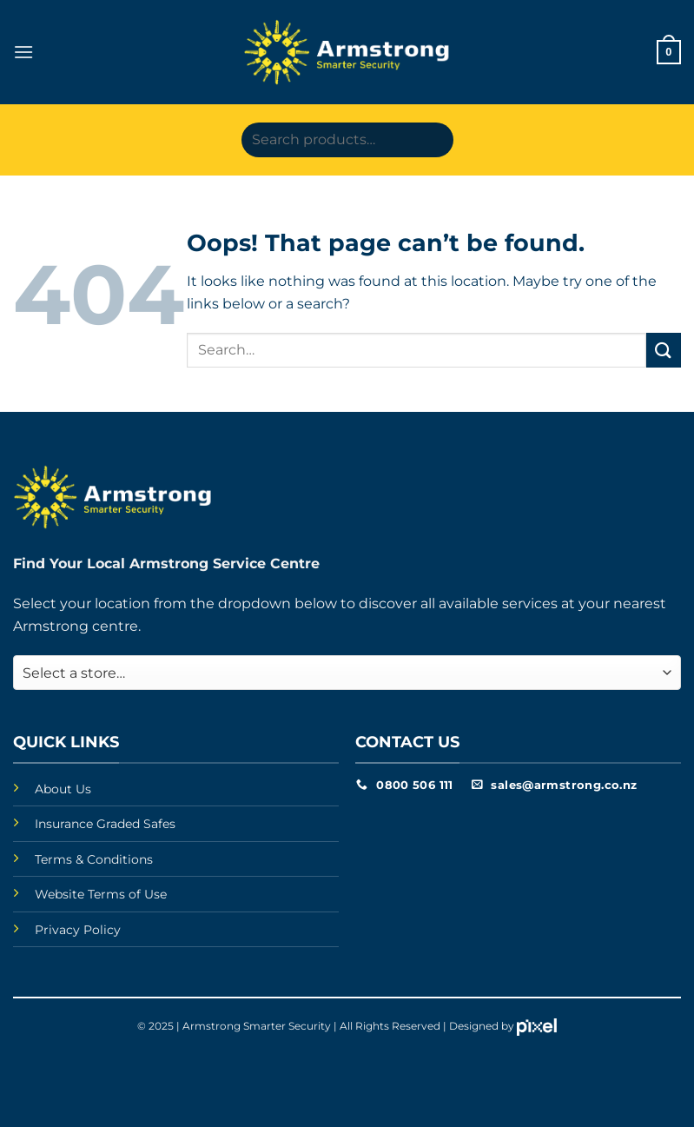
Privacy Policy (78, 930)
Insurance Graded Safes (105, 824)
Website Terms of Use (101, 894)
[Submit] (663, 350)
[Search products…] (347, 140)
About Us (63, 789)
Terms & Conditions (94, 859)
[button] (23, 51)
